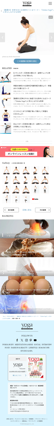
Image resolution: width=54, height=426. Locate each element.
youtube (35, 340)
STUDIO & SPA (26, 351)
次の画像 (43, 210)
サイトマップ (32, 421)
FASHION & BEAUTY (19, 348)
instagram (26, 340)
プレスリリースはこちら (21, 419)
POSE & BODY (8, 345)
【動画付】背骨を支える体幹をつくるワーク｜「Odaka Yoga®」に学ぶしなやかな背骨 (28, 11)
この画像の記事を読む (27, 61)
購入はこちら (17, 375)
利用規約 (31, 419)
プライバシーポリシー (40, 419)
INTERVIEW (47, 345)
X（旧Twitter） (22, 340)
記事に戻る (26, 210)
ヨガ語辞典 (40, 421)
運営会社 (24, 421)
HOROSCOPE (44, 348)
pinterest (30, 340)
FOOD (7, 348)
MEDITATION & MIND (24, 345)
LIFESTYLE (33, 348)
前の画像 (11, 210)
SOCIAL (37, 345)
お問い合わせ (9, 419)
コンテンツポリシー (15, 421)
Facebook (17, 340)
